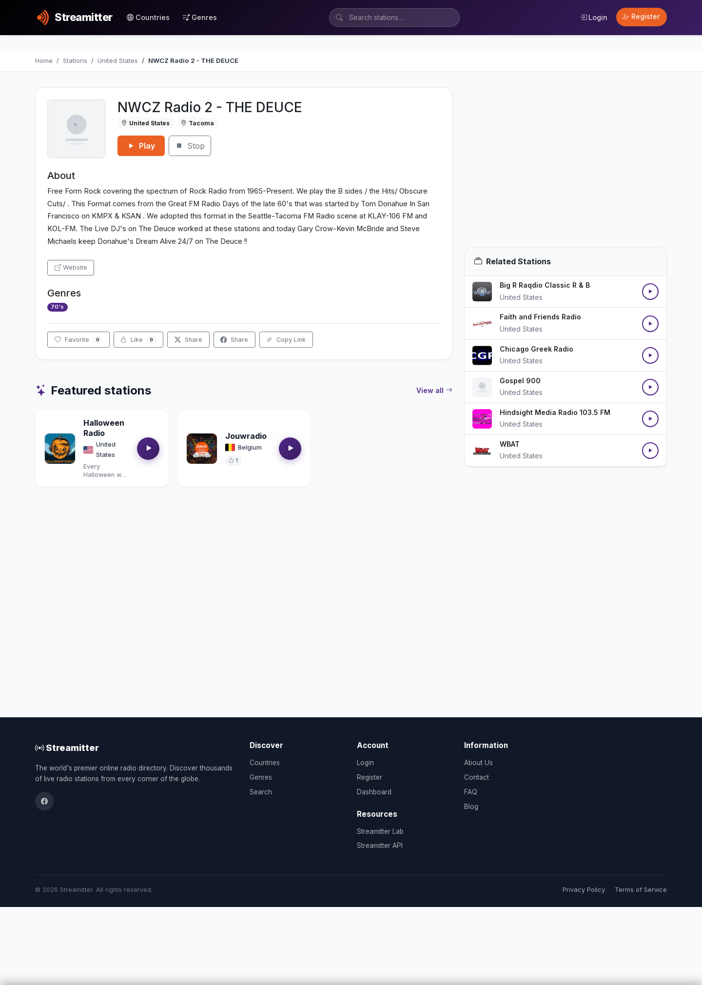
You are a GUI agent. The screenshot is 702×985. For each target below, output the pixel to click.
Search (261, 792)
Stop (190, 146)
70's (57, 306)
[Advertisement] (565, 167)
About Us (478, 763)
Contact (476, 777)
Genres (200, 17)
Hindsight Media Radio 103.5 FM (555, 412)
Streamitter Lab (380, 831)
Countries (148, 17)
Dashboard (374, 792)
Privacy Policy (584, 889)
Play (141, 146)
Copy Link (286, 339)
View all (434, 390)
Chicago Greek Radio (536, 349)
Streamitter (67, 747)
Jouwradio (246, 436)
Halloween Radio (103, 428)
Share (188, 339)
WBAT (510, 444)
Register (641, 16)
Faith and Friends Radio (540, 317)
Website (71, 267)
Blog (471, 806)
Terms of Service (641, 889)
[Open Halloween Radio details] (60, 448)
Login (593, 17)
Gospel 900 (520, 380)
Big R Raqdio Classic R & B (545, 285)
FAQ (470, 792)
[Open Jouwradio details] (201, 448)
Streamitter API (380, 845)
